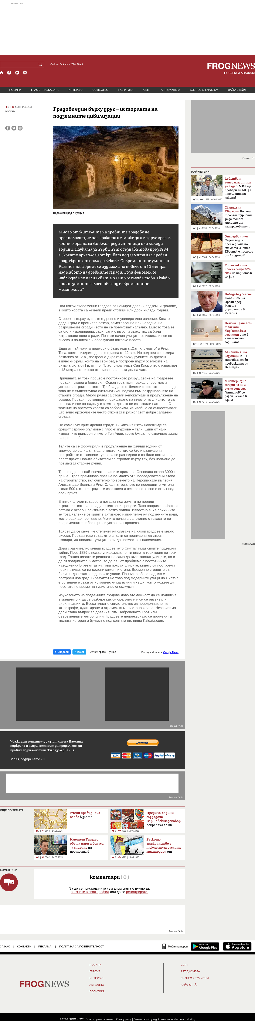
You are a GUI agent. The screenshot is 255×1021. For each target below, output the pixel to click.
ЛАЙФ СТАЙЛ (237, 89)
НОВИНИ (15, 89)
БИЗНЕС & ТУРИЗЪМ (204, 89)
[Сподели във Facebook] (7, 128)
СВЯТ (147, 89)
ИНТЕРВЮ (75, 89)
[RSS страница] (25, 73)
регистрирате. (137, 892)
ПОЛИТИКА (125, 89)
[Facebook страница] (9, 73)
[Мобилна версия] (175, 946)
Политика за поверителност (81, 946)
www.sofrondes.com (172, 1019)
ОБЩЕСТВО (100, 89)
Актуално (96, 984)
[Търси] (41, 64)
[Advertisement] (127, 28)
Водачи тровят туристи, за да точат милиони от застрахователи (238, 217)
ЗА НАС (5, 946)
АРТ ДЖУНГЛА (170, 89)
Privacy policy (124, 1019)
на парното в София (238, 271)
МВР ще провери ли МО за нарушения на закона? (238, 188)
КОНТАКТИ (24, 946)
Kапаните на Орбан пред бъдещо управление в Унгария (238, 303)
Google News (170, 652)
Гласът (94, 971)
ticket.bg (191, 1019)
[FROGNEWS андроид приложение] (205, 946)
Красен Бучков (107, 652)
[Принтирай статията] (20, 128)
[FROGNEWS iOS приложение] (237, 946)
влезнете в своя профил (90, 892)
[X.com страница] (17, 73)
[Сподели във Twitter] (13, 128)
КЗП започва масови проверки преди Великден (236, 359)
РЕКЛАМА (44, 946)
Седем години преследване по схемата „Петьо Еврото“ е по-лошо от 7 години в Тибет (239, 247)
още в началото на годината (238, 332)
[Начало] (2, 73)
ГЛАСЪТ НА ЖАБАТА (44, 89)
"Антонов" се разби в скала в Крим (236, 390)
